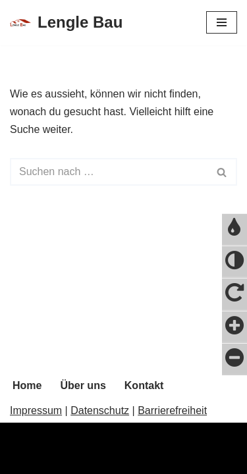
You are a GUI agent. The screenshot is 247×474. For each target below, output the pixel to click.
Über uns (82, 385)
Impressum (36, 410)
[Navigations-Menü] (221, 22)
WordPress (143, 459)
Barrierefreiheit (172, 410)
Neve (22, 459)
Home (27, 385)
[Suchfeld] (108, 172)
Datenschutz (99, 410)
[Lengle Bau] (66, 22)
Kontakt (144, 385)
